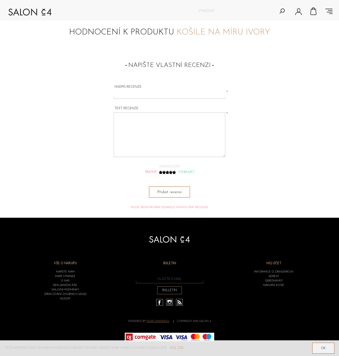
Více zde (177, 348)
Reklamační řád (65, 285)
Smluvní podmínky (65, 289)
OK (323, 348)
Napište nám (65, 272)
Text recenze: (126, 108)
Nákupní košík (313, 11)
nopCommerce (158, 321)
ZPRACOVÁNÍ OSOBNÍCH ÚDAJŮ (65, 294)
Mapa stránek (65, 276)
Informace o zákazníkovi (273, 272)
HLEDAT (65, 298)
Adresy (274, 276)
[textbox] (237, 11)
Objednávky (274, 280)
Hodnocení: (169, 166)
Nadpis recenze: (128, 87)
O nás (65, 280)
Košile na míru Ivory (223, 32)
